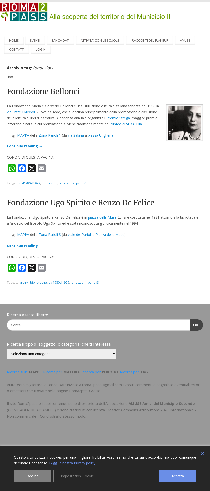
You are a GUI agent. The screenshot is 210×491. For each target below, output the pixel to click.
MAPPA (23, 135)
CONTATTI (16, 49)
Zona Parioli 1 (50, 135)
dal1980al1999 (29, 183)
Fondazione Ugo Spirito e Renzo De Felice (80, 202)
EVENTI (35, 40)
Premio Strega (118, 118)
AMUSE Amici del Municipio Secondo (162, 403)
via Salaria (76, 135)
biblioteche (38, 283)
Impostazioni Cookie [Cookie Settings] (77, 476)
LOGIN (41, 49)
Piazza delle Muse (110, 234)
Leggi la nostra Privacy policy (72, 463)
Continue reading (24, 146)
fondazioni (49, 183)
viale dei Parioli (80, 234)
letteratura (67, 183)
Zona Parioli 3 (50, 234)
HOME (14, 40)
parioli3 (93, 283)
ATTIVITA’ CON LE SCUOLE (100, 40)
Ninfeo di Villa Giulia (126, 124)
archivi (24, 283)
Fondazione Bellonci (43, 91)
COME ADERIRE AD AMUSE (31, 409)
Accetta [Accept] (178, 476)
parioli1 (81, 183)
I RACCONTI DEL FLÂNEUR (149, 40)
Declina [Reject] (32, 476)
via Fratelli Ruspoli (21, 112)
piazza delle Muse (102, 217)
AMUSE (185, 40)
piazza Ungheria (100, 135)
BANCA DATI (60, 40)
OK (194, 324)
